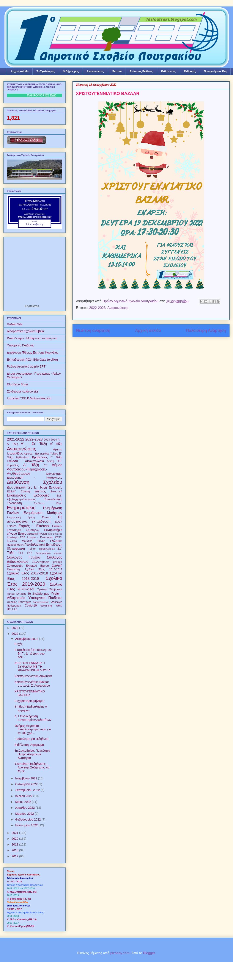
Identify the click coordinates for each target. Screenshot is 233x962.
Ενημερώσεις (21, 507)
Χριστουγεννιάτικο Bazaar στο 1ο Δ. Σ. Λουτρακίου (32, 683)
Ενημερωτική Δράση (21, 517)
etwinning (46, 605)
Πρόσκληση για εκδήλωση (31, 738)
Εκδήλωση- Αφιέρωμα (29, 744)
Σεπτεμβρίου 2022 (28, 790)
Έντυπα (117, 71)
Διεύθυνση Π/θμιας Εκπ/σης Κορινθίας (32, 352)
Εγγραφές (55, 487)
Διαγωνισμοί (54, 473)
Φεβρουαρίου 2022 (28, 819)
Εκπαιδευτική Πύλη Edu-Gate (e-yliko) (32, 359)
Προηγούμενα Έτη (215, 71)
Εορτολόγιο (32, 305)
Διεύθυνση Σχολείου (34, 482)
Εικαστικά (56, 491)
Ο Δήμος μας (71, 71)
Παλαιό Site (14, 324)
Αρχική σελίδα (19, 71)
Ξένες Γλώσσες (49, 541)
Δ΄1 (45, 465)
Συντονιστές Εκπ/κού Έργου (28, 565)
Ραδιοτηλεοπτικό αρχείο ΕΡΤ (26, 366)
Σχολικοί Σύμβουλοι (49, 589)
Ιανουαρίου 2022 (26, 825)
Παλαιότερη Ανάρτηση (206, 330)
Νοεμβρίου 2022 (26, 778)
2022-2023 (97, 308)
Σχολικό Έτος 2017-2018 (27, 573)
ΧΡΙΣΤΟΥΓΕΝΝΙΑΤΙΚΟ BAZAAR (29, 693)
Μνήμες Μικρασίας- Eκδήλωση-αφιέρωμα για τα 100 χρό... (32, 729)
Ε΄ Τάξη (40, 487)
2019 (15, 844)
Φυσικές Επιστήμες (19, 602)
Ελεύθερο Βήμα (17, 384)
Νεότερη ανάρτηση (93, 330)
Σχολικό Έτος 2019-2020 (34, 581)
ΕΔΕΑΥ (11, 491)
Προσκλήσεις (47, 548)
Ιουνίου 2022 (24, 796)
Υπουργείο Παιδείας (20, 345)
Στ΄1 (20, 553)
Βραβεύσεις (40, 457)
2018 (15, 850)
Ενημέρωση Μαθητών (43, 513)
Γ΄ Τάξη (56, 457)
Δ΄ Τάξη (31, 465)
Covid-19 (31, 605)
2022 (15, 633)
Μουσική (27, 541)
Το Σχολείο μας (45, 71)
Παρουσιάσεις (15, 544)
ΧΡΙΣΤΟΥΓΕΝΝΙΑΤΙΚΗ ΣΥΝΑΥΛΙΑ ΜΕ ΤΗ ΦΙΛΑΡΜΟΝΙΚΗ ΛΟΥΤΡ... (33, 666)
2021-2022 (15, 439)
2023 (15, 628)
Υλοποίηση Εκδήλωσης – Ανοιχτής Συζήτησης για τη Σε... (31, 767)
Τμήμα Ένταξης (16, 593)
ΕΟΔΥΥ (11, 526)
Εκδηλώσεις (168, 71)
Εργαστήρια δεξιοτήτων (23, 530)
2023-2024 (50, 439)
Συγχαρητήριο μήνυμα (49, 553)
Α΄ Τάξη (56, 443)
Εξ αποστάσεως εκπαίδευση (34, 519)
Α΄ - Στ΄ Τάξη (34, 444)
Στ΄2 (29, 553)
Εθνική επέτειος (33, 491)
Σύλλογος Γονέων (24, 557)
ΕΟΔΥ (58, 521)
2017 (15, 856)
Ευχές (22, 533)
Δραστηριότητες (19, 487)
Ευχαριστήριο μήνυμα (29, 701)
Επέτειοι (57, 526)
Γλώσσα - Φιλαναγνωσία (25, 461)
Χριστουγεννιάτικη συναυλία (33, 676)
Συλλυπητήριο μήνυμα (47, 561)
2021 (15, 833)
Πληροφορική (16, 548)
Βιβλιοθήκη (22, 457)
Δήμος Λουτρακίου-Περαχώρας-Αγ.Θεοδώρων (34, 469)
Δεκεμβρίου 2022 (27, 639)
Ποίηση (32, 548)
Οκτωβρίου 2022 (26, 784)
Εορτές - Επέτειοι (34, 526)
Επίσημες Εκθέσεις (141, 71)
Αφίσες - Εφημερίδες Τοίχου (41, 453)
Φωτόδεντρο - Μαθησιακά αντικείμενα (32, 338)
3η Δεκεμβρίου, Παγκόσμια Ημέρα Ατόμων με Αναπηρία (32, 754)
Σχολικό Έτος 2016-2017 (43, 569)
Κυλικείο (12, 541)
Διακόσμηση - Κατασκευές (34, 477)
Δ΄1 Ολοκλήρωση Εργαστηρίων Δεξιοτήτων (32, 718)
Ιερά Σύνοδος (55, 533)
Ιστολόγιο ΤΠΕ (16, 537)
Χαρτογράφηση (41, 602)
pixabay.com (119, 953)
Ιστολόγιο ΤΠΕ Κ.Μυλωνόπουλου (29, 398)
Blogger (149, 953)
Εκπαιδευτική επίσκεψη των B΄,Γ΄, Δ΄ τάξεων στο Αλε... (33, 653)
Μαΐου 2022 (23, 802)
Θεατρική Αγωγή (37, 533)
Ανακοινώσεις (95, 71)
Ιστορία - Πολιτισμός (40, 537)
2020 (15, 838)
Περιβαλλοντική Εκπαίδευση (43, 544)
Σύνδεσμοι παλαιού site (22, 391)
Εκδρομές (190, 71)
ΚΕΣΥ (58, 537)
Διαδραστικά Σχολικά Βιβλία (25, 331)
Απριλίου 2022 (25, 807)
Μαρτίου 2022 (25, 813)
